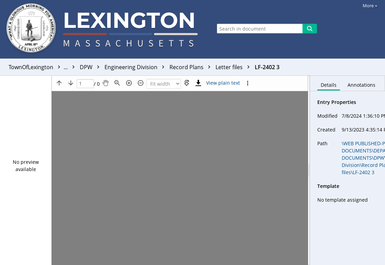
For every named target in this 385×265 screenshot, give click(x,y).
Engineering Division (136, 67)
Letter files (234, 67)
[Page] (85, 83)
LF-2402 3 (267, 67)
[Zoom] (163, 84)
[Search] (309, 28)
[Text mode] (223, 82)
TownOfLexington (43, 67)
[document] (347, 170)
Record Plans (191, 67)
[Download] (198, 83)
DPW (91, 67)
